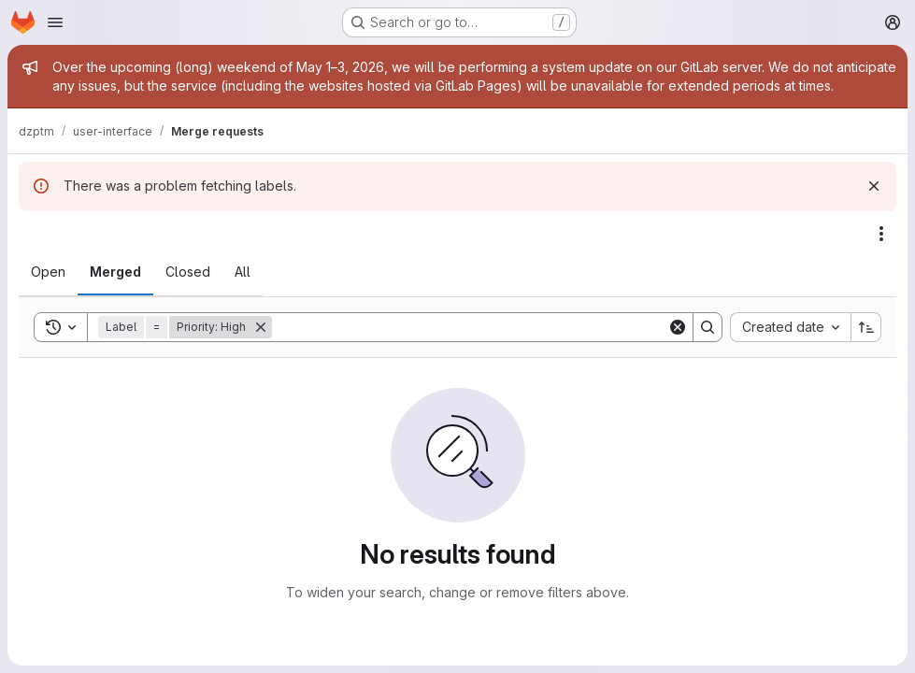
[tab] (48, 272)
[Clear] (677, 327)
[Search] (470, 327)
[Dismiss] (874, 186)
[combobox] (790, 327)
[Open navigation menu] (55, 22)
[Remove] (261, 327)
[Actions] (881, 234)
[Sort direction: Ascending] (866, 327)
